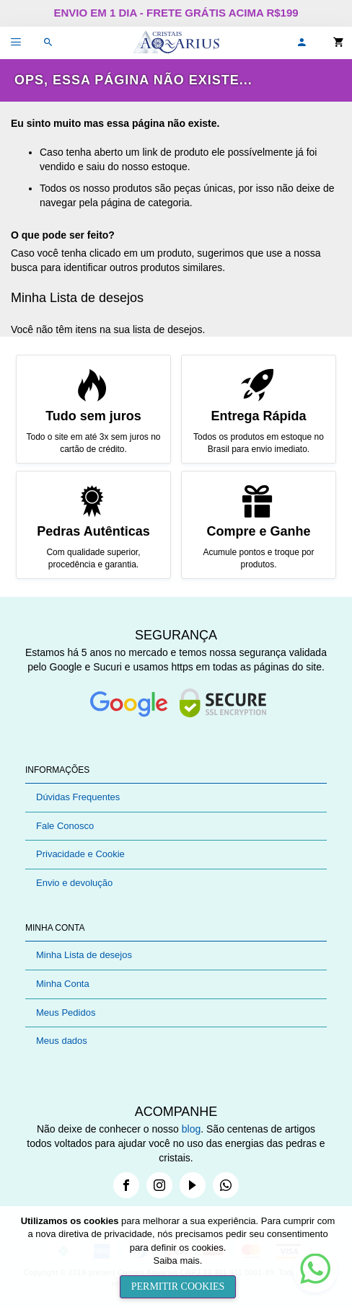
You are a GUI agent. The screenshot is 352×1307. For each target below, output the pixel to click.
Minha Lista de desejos (84, 954)
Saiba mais (177, 1260)
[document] (178, 1256)
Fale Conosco (65, 825)
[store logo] (176, 43)
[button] (301, 43)
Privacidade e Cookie (80, 854)
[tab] (176, 770)
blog (191, 1129)
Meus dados (61, 1040)
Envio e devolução (74, 882)
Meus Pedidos (65, 1012)
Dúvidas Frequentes (78, 797)
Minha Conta (62, 983)
